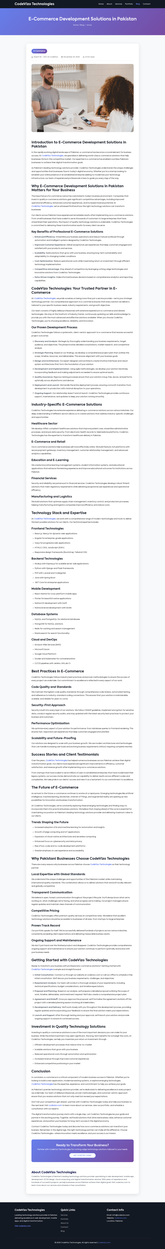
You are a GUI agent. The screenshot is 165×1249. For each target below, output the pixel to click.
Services (118, 4)
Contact (146, 4)
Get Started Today (82, 1155)
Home (101, 4)
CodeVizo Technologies (52, 156)
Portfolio (129, 4)
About (109, 4)
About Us (64, 1223)
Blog (138, 4)
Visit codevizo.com (23, 1226)
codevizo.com (55, 1105)
